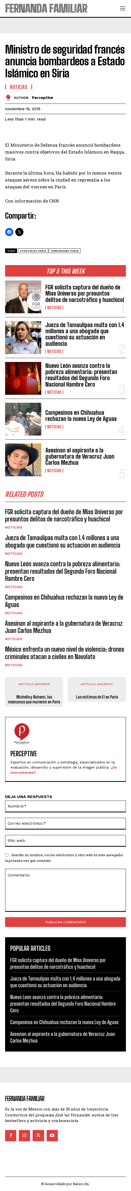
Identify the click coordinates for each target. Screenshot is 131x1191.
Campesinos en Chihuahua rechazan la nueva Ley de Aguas (81, 415)
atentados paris (33, 250)
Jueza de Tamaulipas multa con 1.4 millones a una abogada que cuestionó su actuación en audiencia (84, 334)
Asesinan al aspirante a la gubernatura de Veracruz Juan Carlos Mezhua (79, 456)
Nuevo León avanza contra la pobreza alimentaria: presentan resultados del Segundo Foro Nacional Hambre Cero (81, 375)
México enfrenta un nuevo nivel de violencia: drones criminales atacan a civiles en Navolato (64, 652)
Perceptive (42, 97)
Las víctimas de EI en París (97, 696)
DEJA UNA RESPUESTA (28, 796)
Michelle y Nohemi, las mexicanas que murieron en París (34, 699)
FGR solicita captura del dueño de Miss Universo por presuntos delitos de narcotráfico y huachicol (84, 293)
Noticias (54, 308)
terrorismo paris (64, 250)
